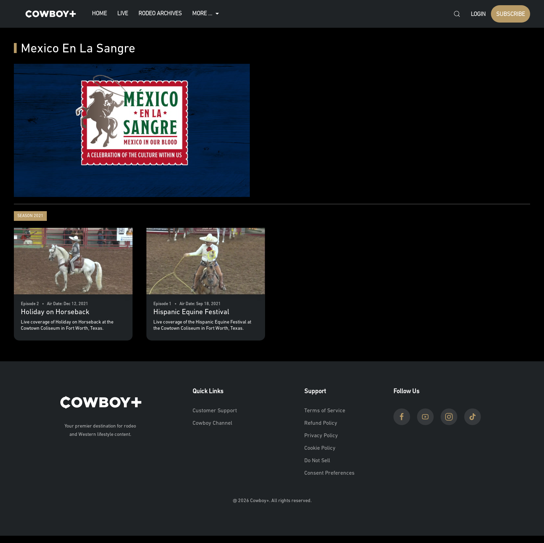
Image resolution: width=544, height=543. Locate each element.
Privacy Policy (321, 436)
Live (122, 14)
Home (99, 14)
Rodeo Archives (160, 14)
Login (478, 14)
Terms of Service (324, 411)
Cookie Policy (319, 448)
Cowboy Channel (212, 423)
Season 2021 (30, 216)
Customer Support (215, 411)
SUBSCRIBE (510, 14)
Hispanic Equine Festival (191, 312)
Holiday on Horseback (55, 312)
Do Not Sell (317, 461)
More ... (206, 13)
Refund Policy (320, 423)
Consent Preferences (329, 473)
